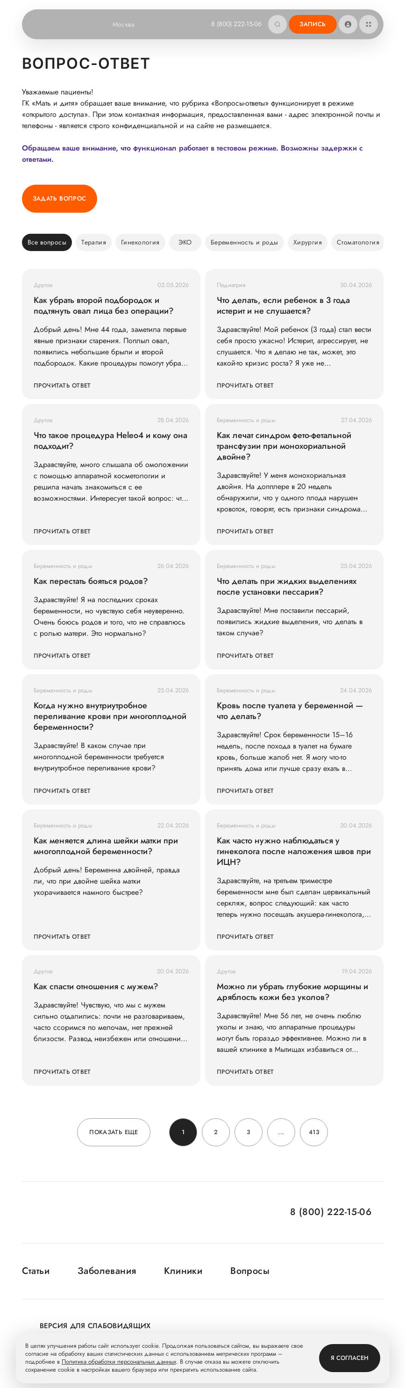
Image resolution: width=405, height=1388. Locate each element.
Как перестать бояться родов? (91, 581)
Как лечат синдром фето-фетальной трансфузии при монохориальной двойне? (284, 446)
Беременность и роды (244, 242)
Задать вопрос (59, 198)
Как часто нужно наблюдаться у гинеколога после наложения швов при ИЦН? (294, 851)
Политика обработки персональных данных (119, 1362)
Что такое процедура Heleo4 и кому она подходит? (110, 441)
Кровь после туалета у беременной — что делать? (290, 711)
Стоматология (358, 242)
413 (314, 1132)
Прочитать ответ (62, 385)
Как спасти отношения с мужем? (96, 986)
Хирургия (307, 242)
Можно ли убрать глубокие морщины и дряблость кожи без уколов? (292, 992)
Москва (130, 24)
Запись (312, 24)
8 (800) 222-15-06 (236, 24)
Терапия (93, 242)
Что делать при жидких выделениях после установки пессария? (286, 586)
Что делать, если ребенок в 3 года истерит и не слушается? (283, 305)
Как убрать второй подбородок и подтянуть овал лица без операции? (104, 305)
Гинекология (140, 242)
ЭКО (185, 242)
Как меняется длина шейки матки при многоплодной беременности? (106, 846)
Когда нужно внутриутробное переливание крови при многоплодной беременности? (110, 716)
